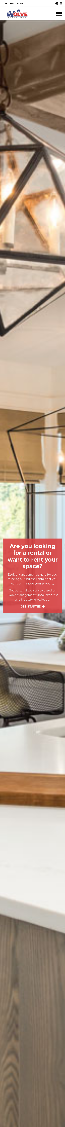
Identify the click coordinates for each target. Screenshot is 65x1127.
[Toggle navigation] (58, 13)
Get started (32, 606)
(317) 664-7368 (13, 3)
